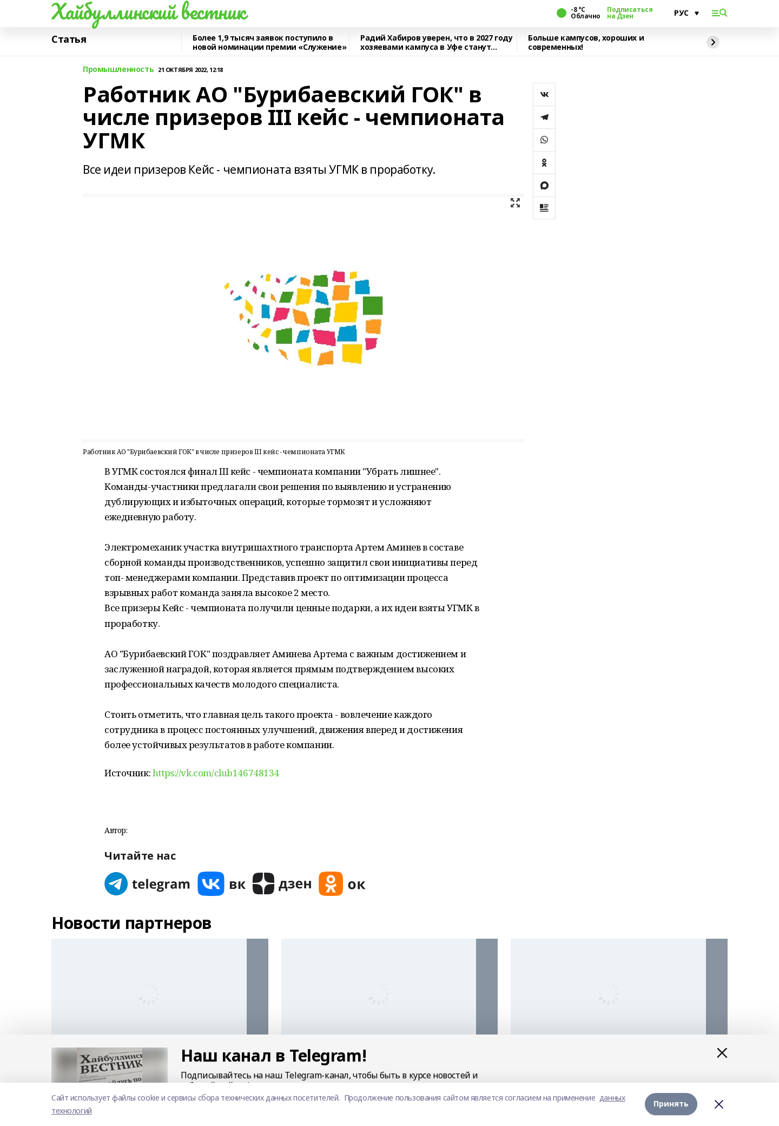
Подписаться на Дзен (629, 12)
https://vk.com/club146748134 (216, 773)
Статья (68, 39)
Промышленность (118, 69)
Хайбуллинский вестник (148, 11)
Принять (671, 1104)
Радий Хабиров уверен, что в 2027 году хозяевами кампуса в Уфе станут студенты (436, 42)
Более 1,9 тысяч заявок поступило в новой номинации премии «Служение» (269, 42)
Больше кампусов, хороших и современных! (586, 42)
